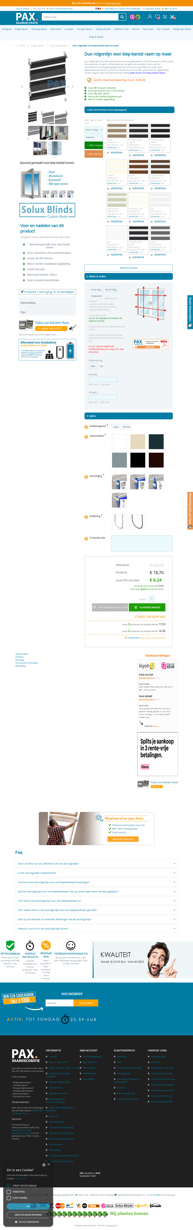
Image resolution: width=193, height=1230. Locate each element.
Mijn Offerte (89, 1079)
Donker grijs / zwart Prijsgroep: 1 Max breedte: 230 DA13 (138, 246)
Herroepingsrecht (126, 1093)
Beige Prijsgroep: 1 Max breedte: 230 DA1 (117, 142)
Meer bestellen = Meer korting (64, 1067)
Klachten (121, 1087)
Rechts (126, 426)
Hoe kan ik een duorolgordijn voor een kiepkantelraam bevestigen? (54, 882)
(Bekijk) (122, 3)
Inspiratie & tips (153, 8)
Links (116, 426)
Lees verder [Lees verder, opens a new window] (20, 1178)
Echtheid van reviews (127, 1098)
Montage (19, 659)
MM (93, 366)
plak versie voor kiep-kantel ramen (147, 72)
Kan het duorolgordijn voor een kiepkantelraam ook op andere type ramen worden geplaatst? (68, 891)
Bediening (95, 516)
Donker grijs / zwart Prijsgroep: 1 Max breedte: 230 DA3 (160, 143)
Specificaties (21, 653)
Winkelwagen (165, 16)
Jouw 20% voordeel (127, 580)
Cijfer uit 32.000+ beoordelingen (122, 8)
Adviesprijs (122, 565)
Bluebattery (55, 1149)
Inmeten (19, 656)
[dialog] (28, 1194)
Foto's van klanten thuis (61, 8)
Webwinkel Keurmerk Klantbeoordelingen (21, 1132)
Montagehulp (124, 1073)
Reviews (155, 1062)
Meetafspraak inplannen (61, 1138)
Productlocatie (97, 537)
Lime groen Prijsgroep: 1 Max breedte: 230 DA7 (117, 211)
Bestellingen (89, 1067)
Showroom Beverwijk (161, 1073)
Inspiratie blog (158, 1056)
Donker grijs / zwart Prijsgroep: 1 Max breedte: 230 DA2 (138, 143)
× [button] (48, 1164)
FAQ (119, 1062)
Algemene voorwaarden (61, 1161)
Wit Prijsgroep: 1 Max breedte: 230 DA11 (160, 211)
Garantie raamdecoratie (61, 1127)
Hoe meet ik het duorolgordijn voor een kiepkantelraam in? (49, 900)
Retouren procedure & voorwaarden (127, 1080)
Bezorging (20, 665)
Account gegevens (92, 1056)
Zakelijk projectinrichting (61, 1133)
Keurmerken (55, 1087)
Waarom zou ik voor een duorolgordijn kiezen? (43, 928)
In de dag (96, 289)
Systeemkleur (97, 435)
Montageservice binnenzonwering (55, 1100)
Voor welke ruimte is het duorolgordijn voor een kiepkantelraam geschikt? (57, 910)
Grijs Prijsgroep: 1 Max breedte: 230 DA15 (160, 244)
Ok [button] (28, 1206)
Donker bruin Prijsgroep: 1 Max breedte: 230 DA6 (160, 178)
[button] (28, 1221)
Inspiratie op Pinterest (162, 1090)
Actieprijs (121, 572)
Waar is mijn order (58, 1062)
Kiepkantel (96, 296)
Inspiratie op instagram (162, 1084)
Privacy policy (56, 1144)
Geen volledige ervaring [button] (28, 1214)
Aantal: (142, 599)
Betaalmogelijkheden (59, 1081)
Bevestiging (96, 476)
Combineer (133, 637)
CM (101, 366)
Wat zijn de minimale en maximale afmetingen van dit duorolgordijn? (55, 919)
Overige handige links (162, 1101)
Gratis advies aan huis (162, 1067)
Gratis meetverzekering (129, 1067)
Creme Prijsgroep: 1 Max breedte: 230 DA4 (117, 178)
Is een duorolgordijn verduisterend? (37, 872)
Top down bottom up (161, 1095)
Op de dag (110, 289)
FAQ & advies (22, 8)
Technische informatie (26, 662)
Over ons (53, 1116)
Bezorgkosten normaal (149, 585)
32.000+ (156, 1194)
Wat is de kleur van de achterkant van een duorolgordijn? (48, 863)
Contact (53, 1056)
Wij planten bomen (58, 1093)
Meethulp (122, 1056)
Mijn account (170, 8)
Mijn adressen (90, 1062)
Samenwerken (56, 1121)
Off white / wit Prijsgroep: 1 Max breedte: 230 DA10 (138, 211)
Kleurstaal (115, 152)
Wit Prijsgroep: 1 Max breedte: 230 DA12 (117, 244)
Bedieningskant (98, 426)
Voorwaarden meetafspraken (64, 1155)
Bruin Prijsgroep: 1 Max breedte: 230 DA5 (138, 178)
